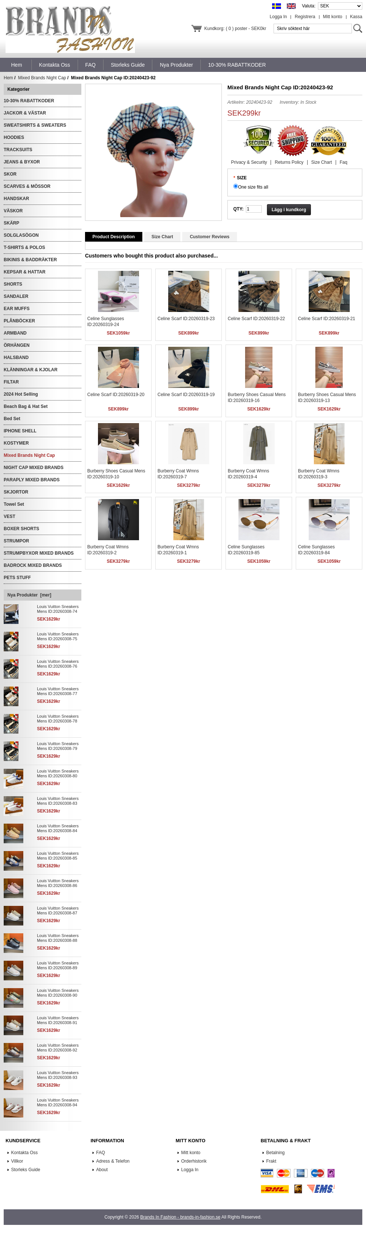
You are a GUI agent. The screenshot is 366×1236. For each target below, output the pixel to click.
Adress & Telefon (113, 1161)
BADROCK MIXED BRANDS (33, 565)
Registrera (305, 16)
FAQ (100, 1152)
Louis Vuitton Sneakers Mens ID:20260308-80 (58, 773)
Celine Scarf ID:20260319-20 (116, 394)
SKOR (10, 174)
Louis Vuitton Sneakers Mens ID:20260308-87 (58, 910)
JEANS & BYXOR (22, 162)
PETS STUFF (17, 577)
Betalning (275, 1152)
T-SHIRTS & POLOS (24, 247)
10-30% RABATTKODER (29, 100)
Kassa (356, 16)
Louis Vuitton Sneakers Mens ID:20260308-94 (58, 1102)
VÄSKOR (13, 210)
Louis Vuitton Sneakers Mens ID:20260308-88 (58, 938)
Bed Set (12, 418)
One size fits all (253, 187)
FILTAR (11, 382)
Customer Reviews (209, 236)
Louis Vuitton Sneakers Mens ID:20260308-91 (58, 1020)
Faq (344, 162)
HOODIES (14, 137)
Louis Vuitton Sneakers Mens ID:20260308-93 (58, 1075)
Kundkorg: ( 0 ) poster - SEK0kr (235, 28)
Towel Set (14, 504)
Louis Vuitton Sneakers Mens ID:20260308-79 (58, 746)
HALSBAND (16, 357)
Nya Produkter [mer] (29, 595)
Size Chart (321, 162)
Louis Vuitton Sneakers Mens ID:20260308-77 (58, 691)
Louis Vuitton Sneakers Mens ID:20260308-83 (58, 800)
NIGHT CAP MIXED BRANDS (34, 467)
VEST (9, 516)
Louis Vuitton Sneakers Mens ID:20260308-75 (58, 636)
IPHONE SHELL (20, 430)
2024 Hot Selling (21, 394)
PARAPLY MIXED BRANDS (32, 479)
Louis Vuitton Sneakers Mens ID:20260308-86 (58, 883)
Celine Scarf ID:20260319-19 (186, 394)
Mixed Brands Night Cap (42, 77)
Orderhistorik (194, 1161)
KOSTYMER (16, 443)
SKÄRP (11, 223)
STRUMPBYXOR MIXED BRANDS (39, 553)
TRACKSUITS (18, 149)
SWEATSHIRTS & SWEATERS (35, 125)
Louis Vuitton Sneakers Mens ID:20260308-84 (58, 828)
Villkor (17, 1161)
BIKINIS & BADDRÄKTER (30, 259)
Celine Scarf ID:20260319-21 (326, 318)
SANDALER (16, 296)
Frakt (271, 1161)
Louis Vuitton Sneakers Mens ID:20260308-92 (58, 1047)
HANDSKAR (16, 198)
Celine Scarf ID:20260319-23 (186, 318)
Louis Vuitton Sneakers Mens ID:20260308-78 (58, 718)
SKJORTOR (16, 492)
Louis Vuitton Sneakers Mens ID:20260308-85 (58, 855)
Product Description (113, 236)
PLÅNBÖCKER (19, 320)
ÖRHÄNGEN (17, 345)
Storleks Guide (25, 1169)
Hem (16, 65)
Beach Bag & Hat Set (26, 406)
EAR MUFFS (17, 308)
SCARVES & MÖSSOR (27, 186)
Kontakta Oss (24, 1152)
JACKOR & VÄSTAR (25, 113)
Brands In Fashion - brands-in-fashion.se (180, 1217)
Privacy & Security (249, 162)
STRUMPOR (16, 541)
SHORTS (13, 284)
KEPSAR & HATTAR (24, 272)
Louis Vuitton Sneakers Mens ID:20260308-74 (58, 609)
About (102, 1169)
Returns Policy (289, 162)
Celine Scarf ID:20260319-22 (256, 318)
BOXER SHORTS (21, 528)
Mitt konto (332, 16)
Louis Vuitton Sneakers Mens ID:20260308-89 (58, 965)
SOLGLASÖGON (21, 235)
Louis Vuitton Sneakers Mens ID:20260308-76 (58, 663)
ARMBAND (15, 333)
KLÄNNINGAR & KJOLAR (30, 369)
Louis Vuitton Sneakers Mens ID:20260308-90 (58, 992)
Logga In (278, 16)
